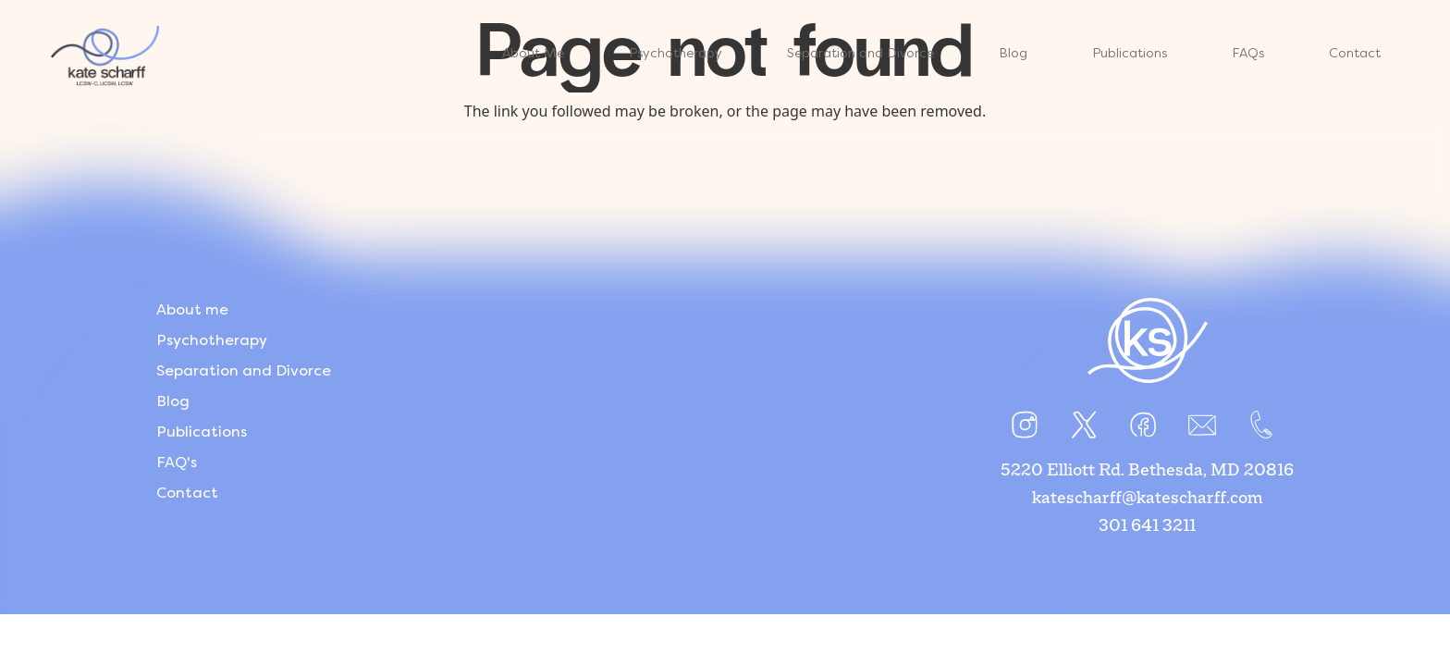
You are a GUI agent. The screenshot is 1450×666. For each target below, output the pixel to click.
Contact (187, 492)
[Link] (168, 56)
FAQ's (176, 462)
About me (192, 309)
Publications (201, 431)
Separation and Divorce (243, 370)
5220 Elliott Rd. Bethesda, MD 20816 (1147, 471)
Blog (173, 401)
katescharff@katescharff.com (1147, 498)
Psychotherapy (211, 340)
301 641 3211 (1147, 526)
